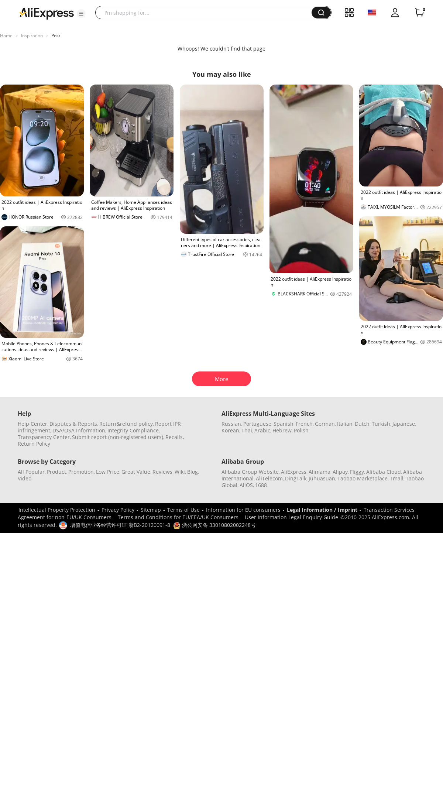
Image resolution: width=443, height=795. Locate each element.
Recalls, (174, 437)
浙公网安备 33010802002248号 (214, 524)
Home (6, 35)
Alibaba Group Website (250, 471)
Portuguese (257, 423)
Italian (345, 423)
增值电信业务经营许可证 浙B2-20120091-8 (120, 524)
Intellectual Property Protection (56, 509)
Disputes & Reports (73, 423)
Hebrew (282, 430)
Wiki (180, 471)
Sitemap (151, 509)
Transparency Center (44, 437)
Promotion (81, 471)
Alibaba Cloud (383, 471)
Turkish (381, 423)
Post (55, 35)
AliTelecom (269, 478)
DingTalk (295, 478)
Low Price (107, 471)
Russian (231, 423)
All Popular (31, 471)
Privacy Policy (118, 509)
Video (24, 478)
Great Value (135, 471)
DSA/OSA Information (78, 430)
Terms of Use (183, 509)
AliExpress (293, 471)
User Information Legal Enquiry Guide (291, 517)
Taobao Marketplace (362, 478)
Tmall (396, 478)
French (304, 423)
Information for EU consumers (243, 509)
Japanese (403, 423)
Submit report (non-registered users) (117, 437)
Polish (301, 430)
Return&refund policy (126, 423)
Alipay (340, 471)
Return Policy (34, 443)
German (325, 423)
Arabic (262, 430)
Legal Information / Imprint (322, 509)
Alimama (319, 471)
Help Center (32, 423)
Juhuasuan (322, 478)
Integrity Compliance (133, 430)
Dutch (362, 423)
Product (56, 471)
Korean (230, 430)
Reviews (162, 471)
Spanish (283, 423)
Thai (246, 430)
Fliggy (357, 471)
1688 (261, 485)
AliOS (246, 485)
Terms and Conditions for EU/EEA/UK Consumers (178, 517)
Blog (192, 471)
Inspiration (32, 35)
